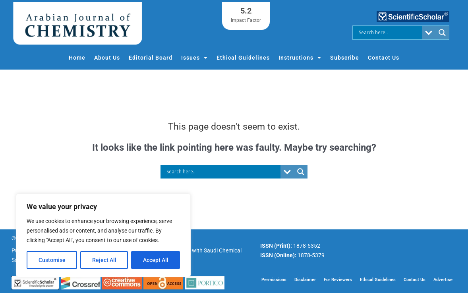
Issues (194, 57)
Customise (52, 260)
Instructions (299, 57)
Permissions (273, 279)
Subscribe (344, 57)
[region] (103, 235)
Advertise (443, 279)
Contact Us (383, 57)
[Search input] (389, 32)
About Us (107, 57)
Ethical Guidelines (243, 57)
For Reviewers (338, 279)
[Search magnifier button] (442, 32)
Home (77, 57)
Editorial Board (150, 57)
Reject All (104, 260)
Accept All (155, 260)
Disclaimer (305, 279)
